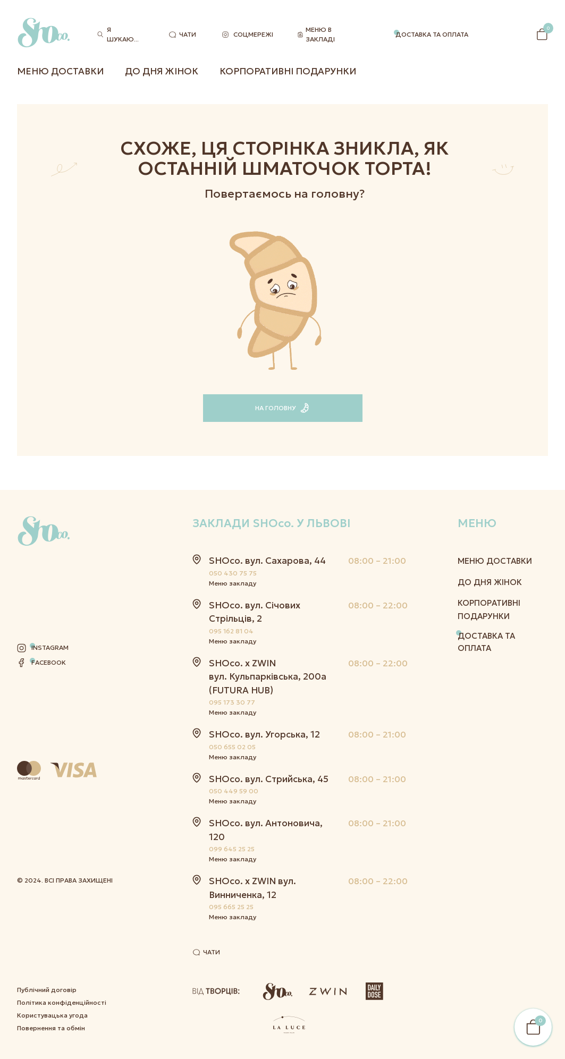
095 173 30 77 (232, 702)
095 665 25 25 (231, 907)
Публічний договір (47, 883)
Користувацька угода (52, 908)
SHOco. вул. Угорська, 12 (264, 734)
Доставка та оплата (431, 34)
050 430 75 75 (233, 573)
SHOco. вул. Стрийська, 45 (268, 779)
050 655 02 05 (232, 747)
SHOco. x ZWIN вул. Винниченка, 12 (252, 888)
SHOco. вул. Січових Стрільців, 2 (254, 612)
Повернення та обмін (51, 921)
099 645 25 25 (232, 849)
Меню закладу (232, 583)
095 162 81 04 (231, 631)
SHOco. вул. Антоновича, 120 (266, 830)
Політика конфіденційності (61, 896)
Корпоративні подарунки (288, 71)
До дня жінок (161, 71)
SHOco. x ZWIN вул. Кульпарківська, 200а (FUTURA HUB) (267, 676)
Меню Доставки (60, 71)
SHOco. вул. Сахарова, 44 (267, 560)
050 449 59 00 (233, 791)
